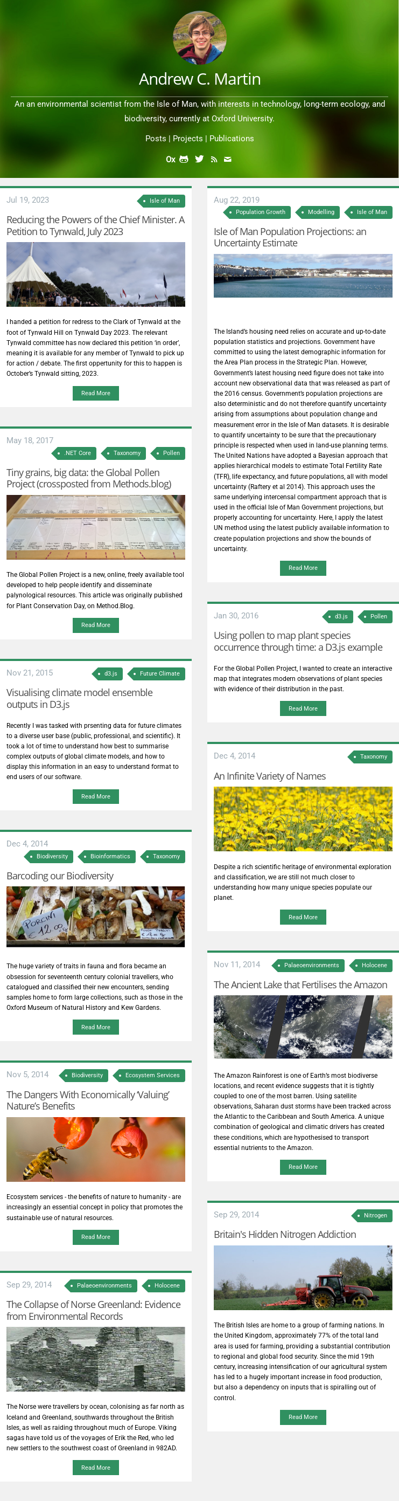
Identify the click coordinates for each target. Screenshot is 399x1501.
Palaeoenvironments (104, 1285)
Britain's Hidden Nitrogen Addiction (285, 1234)
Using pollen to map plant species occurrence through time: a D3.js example (298, 641)
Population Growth (260, 212)
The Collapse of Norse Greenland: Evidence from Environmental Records (93, 1310)
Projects (188, 138)
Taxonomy (127, 453)
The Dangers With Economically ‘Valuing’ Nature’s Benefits (87, 1100)
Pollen (171, 453)
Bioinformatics (110, 856)
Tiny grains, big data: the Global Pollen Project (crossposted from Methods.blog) (88, 478)
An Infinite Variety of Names (270, 775)
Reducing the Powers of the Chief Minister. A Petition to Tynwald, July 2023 (95, 225)
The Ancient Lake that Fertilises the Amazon (300, 984)
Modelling (321, 212)
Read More (95, 393)
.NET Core (77, 453)
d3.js (110, 673)
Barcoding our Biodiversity (59, 875)
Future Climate (160, 673)
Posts (155, 138)
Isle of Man (165, 200)
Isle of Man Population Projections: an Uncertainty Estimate (290, 237)
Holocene (167, 1285)
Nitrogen (375, 1215)
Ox (170, 159)
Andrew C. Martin (200, 78)
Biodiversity (52, 856)
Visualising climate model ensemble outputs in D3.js (79, 698)
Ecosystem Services (152, 1075)
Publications (231, 138)
